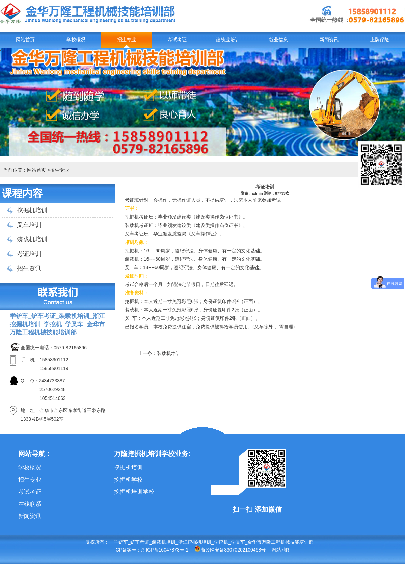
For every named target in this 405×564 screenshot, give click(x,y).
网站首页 (25, 39)
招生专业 (126, 39)
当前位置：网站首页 (24, 170)
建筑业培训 (228, 39)
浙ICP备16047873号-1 (164, 550)
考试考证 (177, 39)
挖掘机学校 (128, 480)
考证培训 (29, 254)
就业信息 (278, 39)
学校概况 (75, 39)
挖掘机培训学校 (134, 492)
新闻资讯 (329, 39)
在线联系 (29, 504)
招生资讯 (29, 268)
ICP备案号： (127, 550)
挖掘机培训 (32, 210)
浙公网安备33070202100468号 (230, 550)
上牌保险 (379, 39)
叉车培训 (29, 225)
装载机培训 (32, 239)
